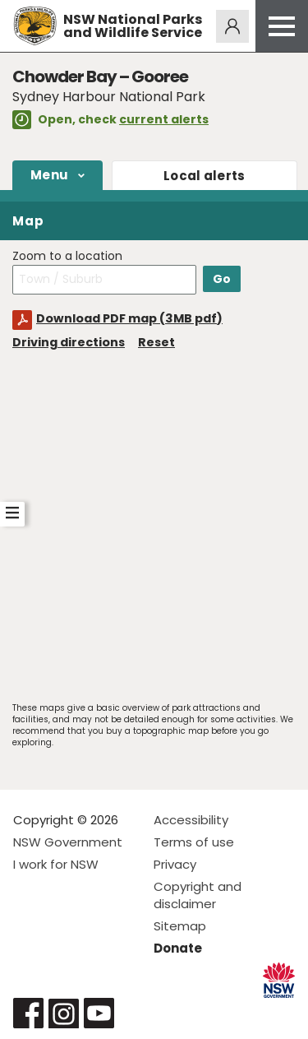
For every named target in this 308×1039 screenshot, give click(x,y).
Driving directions (68, 342)
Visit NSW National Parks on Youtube (99, 1013)
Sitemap (180, 926)
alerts (204, 175)
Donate (178, 948)
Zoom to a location (67, 256)
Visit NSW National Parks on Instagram (63, 1013)
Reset (156, 342)
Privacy (175, 864)
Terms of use (194, 842)
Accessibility (191, 819)
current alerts (164, 119)
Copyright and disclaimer (197, 895)
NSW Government (67, 842)
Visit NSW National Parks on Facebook (28, 1013)
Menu (49, 174)
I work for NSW (56, 864)
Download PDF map (129, 318)
